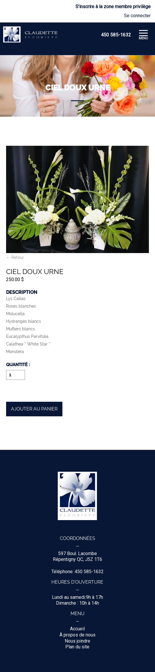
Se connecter (137, 15)
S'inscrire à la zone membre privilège (113, 6)
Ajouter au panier (34, 409)
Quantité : (18, 365)
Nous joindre (77, 641)
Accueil (77, 628)
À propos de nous (77, 635)
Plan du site (77, 647)
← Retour (15, 257)
